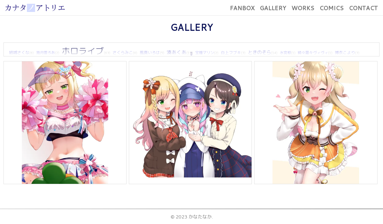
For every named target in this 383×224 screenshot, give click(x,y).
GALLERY (273, 8)
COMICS (331, 8)
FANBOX (242, 8)
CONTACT (363, 8)
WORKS (302, 8)
